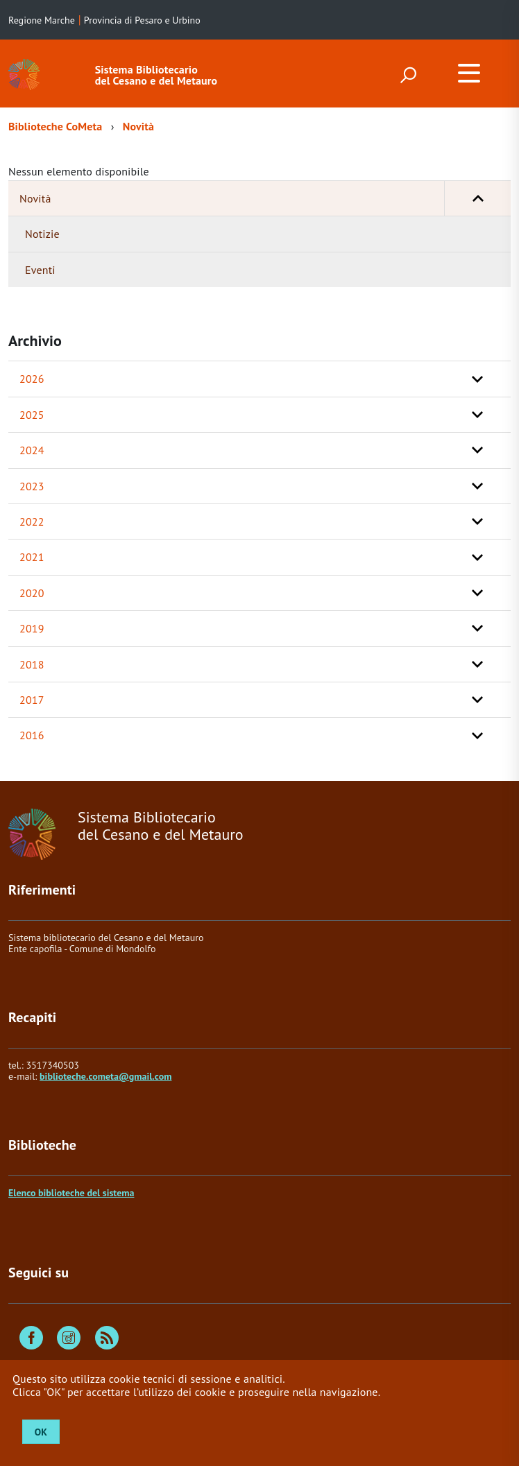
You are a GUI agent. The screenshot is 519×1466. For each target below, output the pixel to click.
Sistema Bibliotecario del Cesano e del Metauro (156, 75)
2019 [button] (31, 628)
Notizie (42, 234)
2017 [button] (31, 700)
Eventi (40, 270)
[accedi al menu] (469, 73)
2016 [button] (31, 735)
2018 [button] (31, 664)
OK (41, 1432)
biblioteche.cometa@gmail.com (105, 1076)
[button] (477, 198)
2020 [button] (31, 593)
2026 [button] (31, 379)
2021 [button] (31, 557)
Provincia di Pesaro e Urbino (142, 20)
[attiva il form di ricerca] (408, 75)
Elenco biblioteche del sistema (71, 1193)
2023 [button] (31, 486)
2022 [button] (31, 521)
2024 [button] (31, 450)
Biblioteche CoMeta (55, 126)
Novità (138, 126)
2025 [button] (31, 415)
